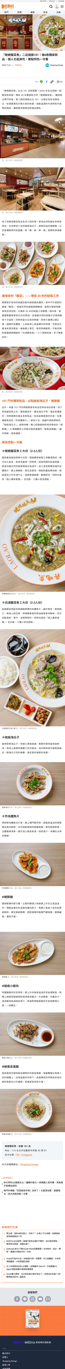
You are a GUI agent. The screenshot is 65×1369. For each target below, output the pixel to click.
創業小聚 (6, 1365)
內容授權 (61, 1)
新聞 (19, 12)
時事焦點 (18, 65)
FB (17, 1155)
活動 (58, 12)
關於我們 (43, 1)
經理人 (5, 1357)
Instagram (26, 1155)
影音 (45, 12)
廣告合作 (52, 1)
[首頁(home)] (7, 6)
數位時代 (6, 1353)
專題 (32, 12)
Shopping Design (29, 1164)
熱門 (6, 12)
